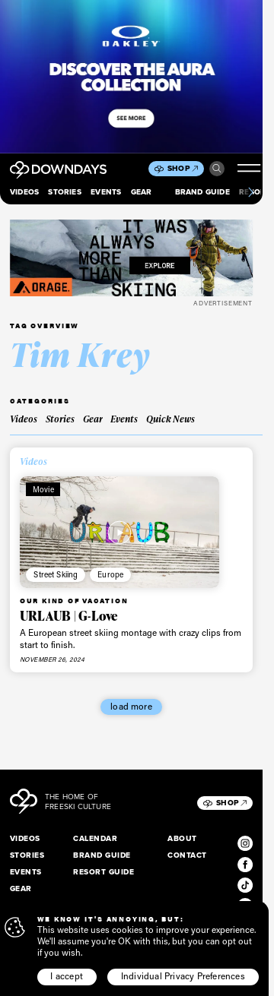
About (181, 838)
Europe (110, 574)
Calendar (95, 838)
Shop (182, 168)
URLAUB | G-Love (69, 615)
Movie (43, 489)
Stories (64, 192)
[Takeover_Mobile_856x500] (131, 76)
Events (106, 192)
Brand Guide (202, 192)
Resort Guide (103, 872)
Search (216, 168)
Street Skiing (55, 574)
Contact (186, 855)
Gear (141, 192)
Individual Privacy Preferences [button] (183, 976)
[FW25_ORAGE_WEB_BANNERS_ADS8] (131, 258)
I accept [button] (66, 976)
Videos (24, 192)
